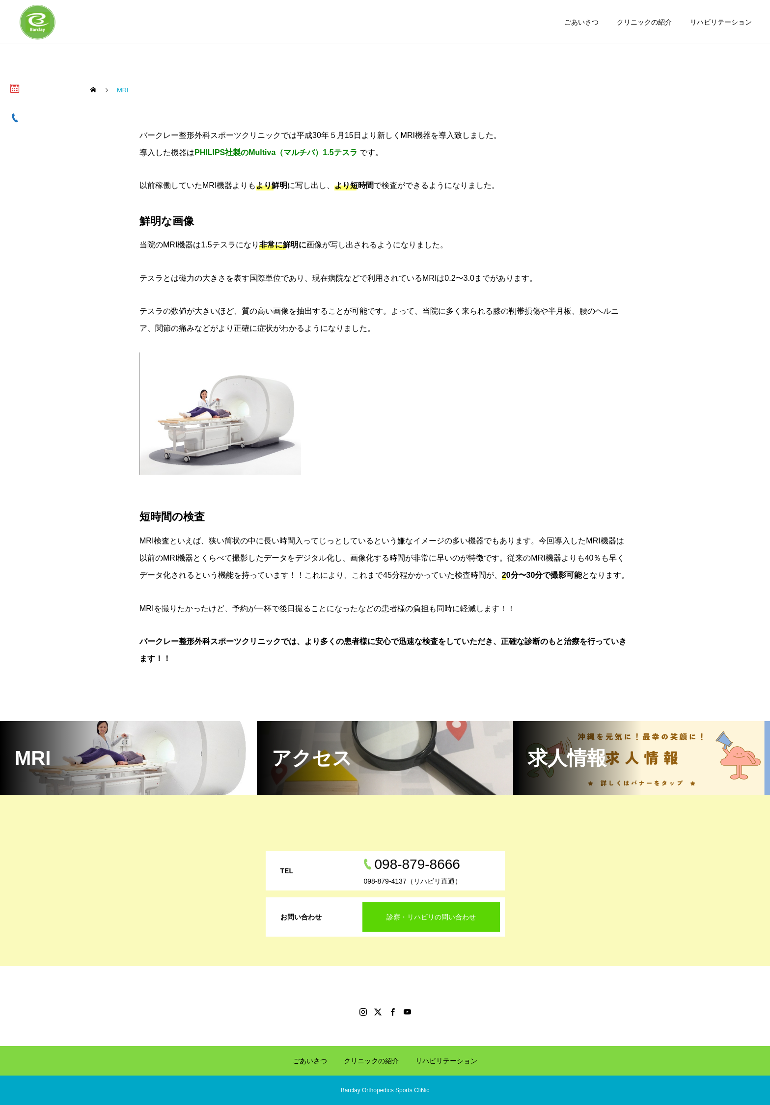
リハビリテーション (721, 22)
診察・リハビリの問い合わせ (431, 917)
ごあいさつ (581, 22)
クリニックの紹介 (644, 22)
